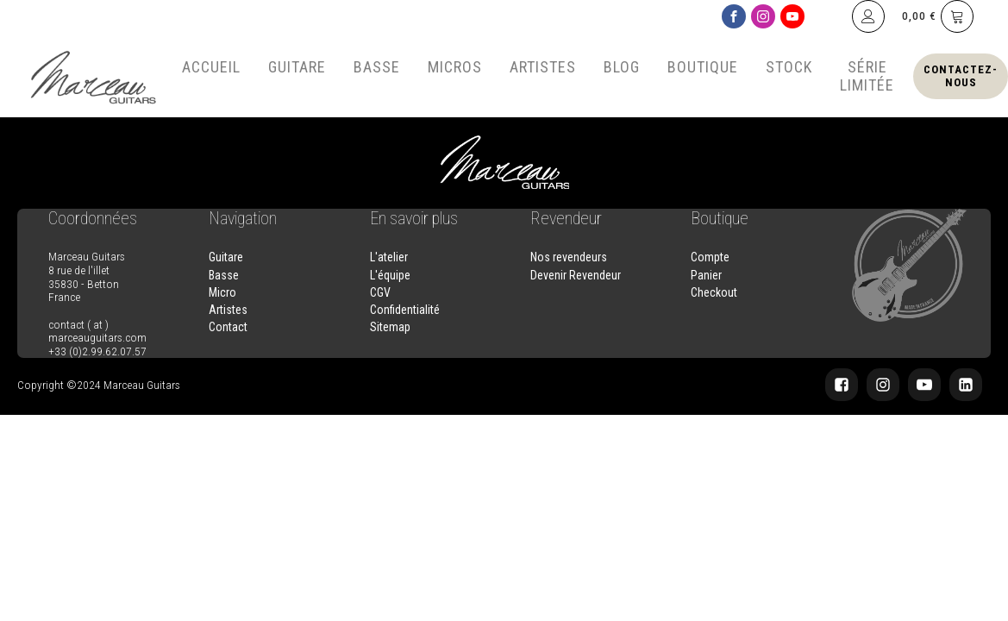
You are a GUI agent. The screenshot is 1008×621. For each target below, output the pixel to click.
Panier (706, 275)
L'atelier (389, 257)
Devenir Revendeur (575, 275)
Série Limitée (867, 76)
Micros (455, 67)
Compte (710, 257)
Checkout (714, 292)
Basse (377, 67)
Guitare (297, 67)
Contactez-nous (960, 75)
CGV (380, 292)
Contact (228, 327)
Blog (622, 67)
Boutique (702, 67)
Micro (222, 292)
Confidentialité (405, 310)
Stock (789, 67)
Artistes (543, 67)
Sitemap (390, 327)
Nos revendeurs (568, 257)
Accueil (211, 67)
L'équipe (390, 275)
